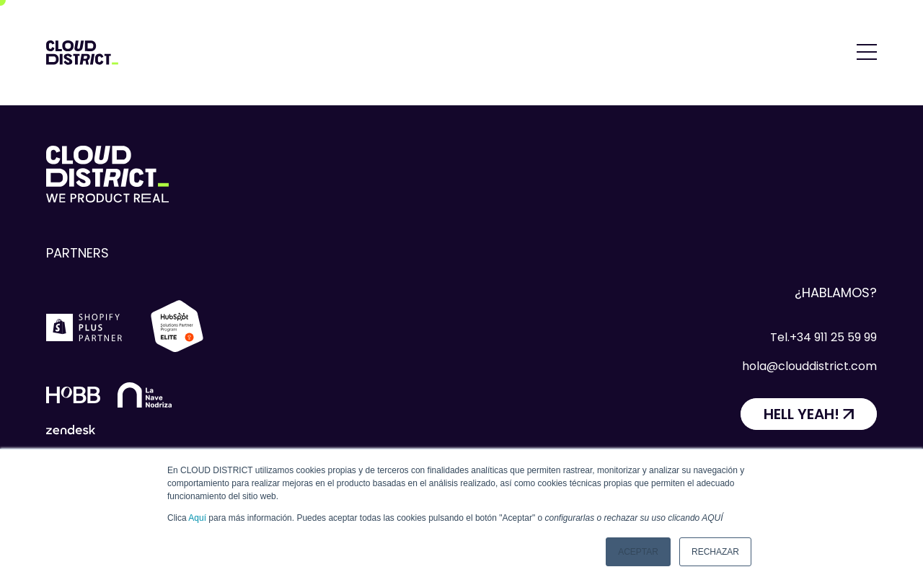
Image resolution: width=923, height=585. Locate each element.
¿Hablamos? (836, 292)
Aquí (197, 518)
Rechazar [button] (715, 552)
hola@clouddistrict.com (809, 366)
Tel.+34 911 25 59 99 (823, 337)
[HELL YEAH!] (809, 414)
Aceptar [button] (638, 552)
